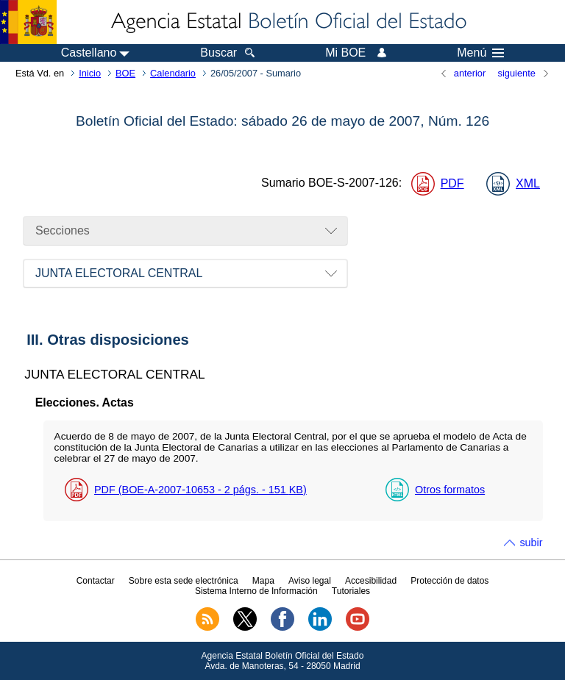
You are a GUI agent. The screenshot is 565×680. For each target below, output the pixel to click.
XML (528, 183)
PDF (452, 183)
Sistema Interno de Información (256, 591)
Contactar (96, 581)
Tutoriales (351, 591)
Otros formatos (450, 489)
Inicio (90, 73)
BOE (125, 73)
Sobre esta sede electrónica (183, 581)
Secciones (62, 230)
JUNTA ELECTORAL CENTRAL (118, 273)
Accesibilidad (371, 581)
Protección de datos (449, 581)
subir (530, 542)
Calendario (173, 73)
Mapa (263, 581)
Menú (480, 53)
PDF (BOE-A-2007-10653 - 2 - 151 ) (200, 489)
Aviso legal (309, 581)
